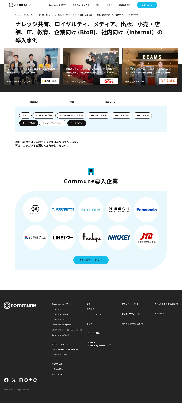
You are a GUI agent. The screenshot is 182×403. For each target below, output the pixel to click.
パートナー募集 (93, 333)
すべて (25, 115)
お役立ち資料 (57, 369)
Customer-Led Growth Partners (64, 349)
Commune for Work (60, 335)
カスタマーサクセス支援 (71, 115)
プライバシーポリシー (131, 304)
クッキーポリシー (129, 313)
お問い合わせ (147, 5)
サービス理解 (142, 115)
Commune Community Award (96, 344)
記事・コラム (57, 374)
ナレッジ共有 (28, 123)
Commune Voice (59, 319)
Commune (56, 309)
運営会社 (158, 313)
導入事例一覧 (43, 15)
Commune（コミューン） (24, 15)
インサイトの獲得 (44, 115)
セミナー (110, 5)
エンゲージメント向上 (52, 123)
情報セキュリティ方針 (131, 323)
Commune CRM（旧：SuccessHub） (64, 329)
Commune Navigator (61, 324)
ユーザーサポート (98, 115)
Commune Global (60, 354)
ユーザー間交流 (121, 115)
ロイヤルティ (77, 123)
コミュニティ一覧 (94, 314)
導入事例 (90, 309)
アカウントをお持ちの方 (165, 304)
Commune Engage (60, 314)
